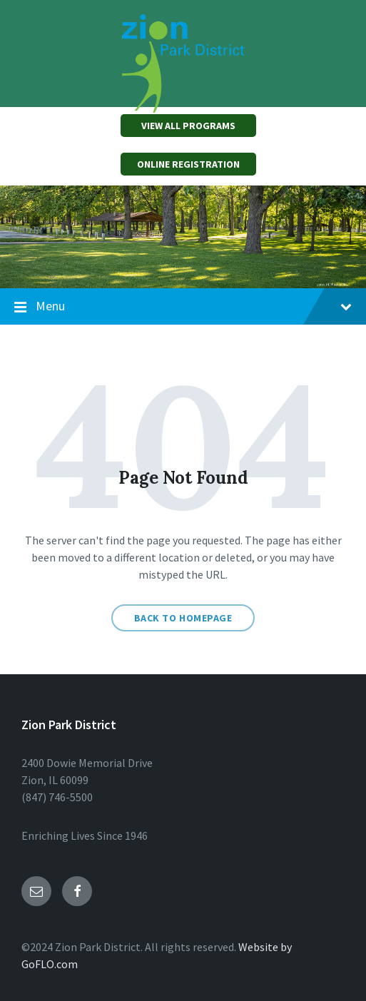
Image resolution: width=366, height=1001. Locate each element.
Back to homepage (183, 617)
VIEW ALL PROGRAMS (188, 125)
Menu (183, 307)
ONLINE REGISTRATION (188, 164)
